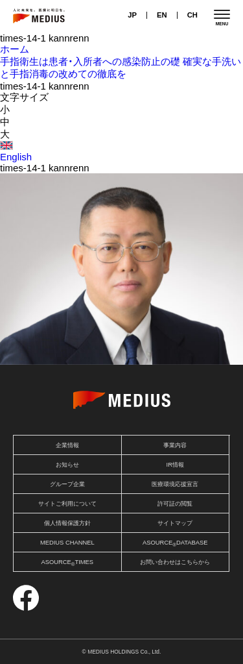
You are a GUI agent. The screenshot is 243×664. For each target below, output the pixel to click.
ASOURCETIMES (67, 563)
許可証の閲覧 (174, 503)
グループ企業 (67, 484)
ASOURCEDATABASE (175, 543)
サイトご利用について (67, 503)
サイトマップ (174, 523)
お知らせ (67, 464)
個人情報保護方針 (67, 523)
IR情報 (175, 464)
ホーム (14, 49)
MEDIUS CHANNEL (67, 542)
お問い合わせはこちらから (175, 562)
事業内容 (175, 445)
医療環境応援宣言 (175, 484)
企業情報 (67, 445)
